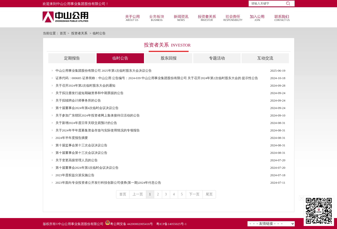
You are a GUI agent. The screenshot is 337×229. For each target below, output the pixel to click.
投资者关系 (79, 33)
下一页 (194, 194)
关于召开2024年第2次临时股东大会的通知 (86, 85)
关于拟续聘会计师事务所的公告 (78, 100)
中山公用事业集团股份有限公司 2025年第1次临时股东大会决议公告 (104, 70)
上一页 (138, 194)
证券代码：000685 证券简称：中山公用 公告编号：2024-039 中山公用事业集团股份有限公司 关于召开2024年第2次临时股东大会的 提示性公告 (157, 78)
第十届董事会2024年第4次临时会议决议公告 (87, 108)
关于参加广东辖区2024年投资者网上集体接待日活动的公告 (98, 115)
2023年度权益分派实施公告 (75, 175)
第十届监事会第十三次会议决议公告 (81, 145)
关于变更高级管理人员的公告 (77, 160)
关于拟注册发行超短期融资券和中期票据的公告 (90, 93)
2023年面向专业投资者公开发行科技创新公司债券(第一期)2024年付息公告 (108, 182)
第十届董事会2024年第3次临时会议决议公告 (87, 168)
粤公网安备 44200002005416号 (131, 224)
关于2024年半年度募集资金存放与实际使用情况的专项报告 (98, 130)
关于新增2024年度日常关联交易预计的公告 (86, 123)
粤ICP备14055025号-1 (171, 224)
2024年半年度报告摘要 (72, 138)
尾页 (209, 194)
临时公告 (99, 33)
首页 (63, 33)
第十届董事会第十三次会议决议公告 (81, 153)
